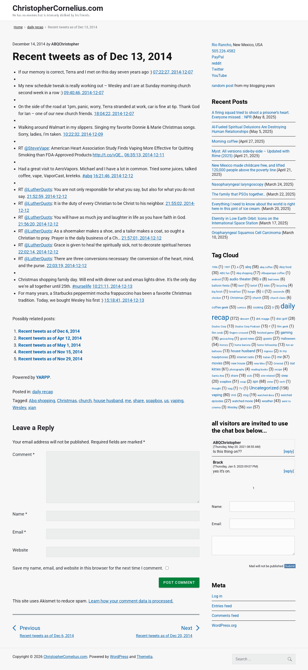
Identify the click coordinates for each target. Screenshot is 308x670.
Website (20, 550)
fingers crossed (239, 332)
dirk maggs (263, 318)
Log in (217, 596)
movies (217, 363)
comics (241, 307)
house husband (108, 400)
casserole (278, 291)
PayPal (218, 57)
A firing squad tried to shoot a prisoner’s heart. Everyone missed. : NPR (250, 114)
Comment (24, 454)
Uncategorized (264, 388)
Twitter (218, 69)
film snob (217, 332)
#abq (87, 175)
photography (237, 369)
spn (255, 381)
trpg (230, 388)
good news (247, 338)
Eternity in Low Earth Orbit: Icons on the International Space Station (245, 220)
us (166, 400)
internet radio (245, 357)
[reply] (289, 451)
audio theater (240, 279)
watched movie (242, 401)
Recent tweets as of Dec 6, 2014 (49, 331)
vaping (177, 400)
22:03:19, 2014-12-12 (67, 265)
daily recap (42, 391)
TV (241, 388)
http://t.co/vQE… (108, 154)
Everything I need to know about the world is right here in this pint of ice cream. (253, 206)
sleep (284, 375)
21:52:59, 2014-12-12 (47, 196)
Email (19, 532)
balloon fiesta (221, 285)
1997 (227, 267)
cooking (258, 307)
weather (267, 401)
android (216, 279)
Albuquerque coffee (273, 273)
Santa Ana (218, 375)
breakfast (235, 291)
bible (267, 285)
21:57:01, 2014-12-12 (141, 237)
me (128, 400)
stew (270, 381)
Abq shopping (42, 400)
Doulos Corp (219, 326)
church (85, 400)
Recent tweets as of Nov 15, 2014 (50, 351)
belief (253, 285)
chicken (216, 298)
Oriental (278, 363)
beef (241, 285)
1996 (215, 267)
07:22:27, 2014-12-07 (173, 71)
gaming (286, 333)
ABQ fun (225, 273)
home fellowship (267, 345)
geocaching (226, 338)
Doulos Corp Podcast (247, 326)
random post (222, 85)
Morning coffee (225, 141)
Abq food (285, 267)
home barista (242, 345)
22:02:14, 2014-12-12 (38, 251)
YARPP (43, 377)
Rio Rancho (221, 45)
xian (32, 407)
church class (278, 298)
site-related (268, 375)
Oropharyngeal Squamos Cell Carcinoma (246, 232)
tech (282, 381)
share (138, 400)
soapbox (154, 400)
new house (238, 363)
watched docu (265, 395)
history (224, 345)
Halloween (288, 338)
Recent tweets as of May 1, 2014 (49, 345)
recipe (278, 369)
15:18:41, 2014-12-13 (124, 300)
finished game (265, 332)
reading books (259, 369)
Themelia (145, 656)
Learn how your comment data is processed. (131, 600)
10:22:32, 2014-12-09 (83, 134)
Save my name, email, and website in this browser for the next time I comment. (88, 568)
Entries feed (222, 606)
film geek (282, 326)
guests (267, 338)
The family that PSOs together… (238, 194)
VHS (233, 395)
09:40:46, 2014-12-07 (84, 92)
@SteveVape (36, 148)
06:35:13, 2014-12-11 (144, 154)
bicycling (281, 285)
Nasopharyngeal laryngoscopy (237, 184)
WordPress (119, 656)
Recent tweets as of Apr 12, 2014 (50, 338)
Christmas (67, 400)
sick (249, 375)
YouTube (219, 75)
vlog (246, 395)
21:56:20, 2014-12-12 (38, 224)
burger (251, 291)
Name (20, 513)
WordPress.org (224, 625)
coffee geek (220, 307)
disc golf (281, 318)
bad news (273, 279)
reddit (216, 63)
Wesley (19, 407)
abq (248, 267)
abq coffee (266, 267)
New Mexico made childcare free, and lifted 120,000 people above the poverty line (248, 167)
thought (216, 388)
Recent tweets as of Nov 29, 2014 (50, 358)
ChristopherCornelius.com (65, 656)
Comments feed (225, 615)
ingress (268, 351)
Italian (266, 357)
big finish (217, 291)
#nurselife (81, 286)
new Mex (259, 363)
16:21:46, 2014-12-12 (113, 175)
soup (243, 381)
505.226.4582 (223, 51)
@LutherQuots (38, 189)
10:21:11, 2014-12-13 (112, 286)
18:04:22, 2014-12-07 (114, 113)
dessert (244, 318)
